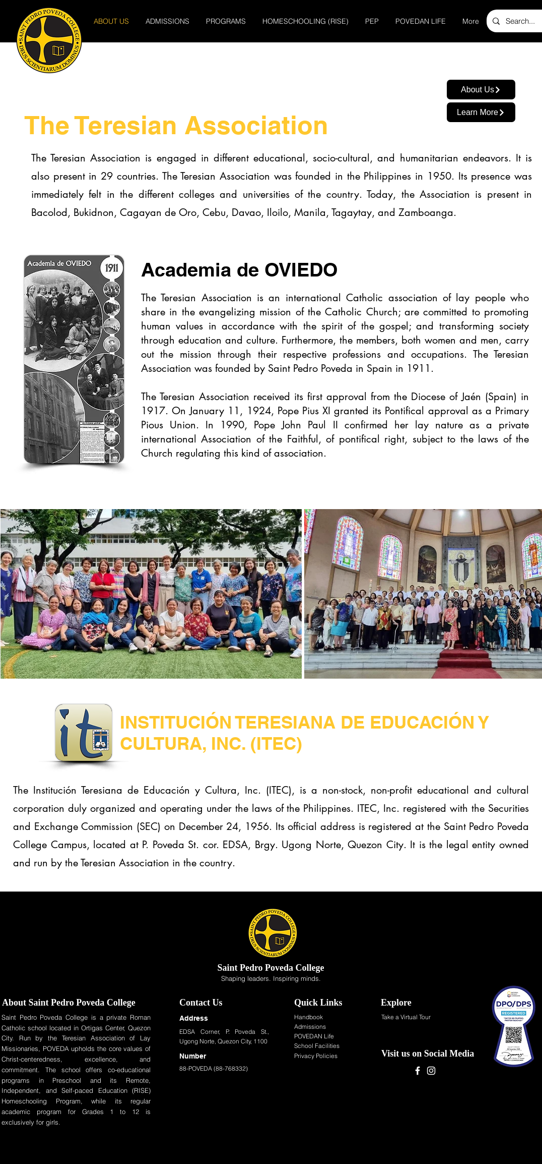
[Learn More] (481, 112)
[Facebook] (417, 1070)
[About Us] (481, 89)
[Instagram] (431, 1070)
